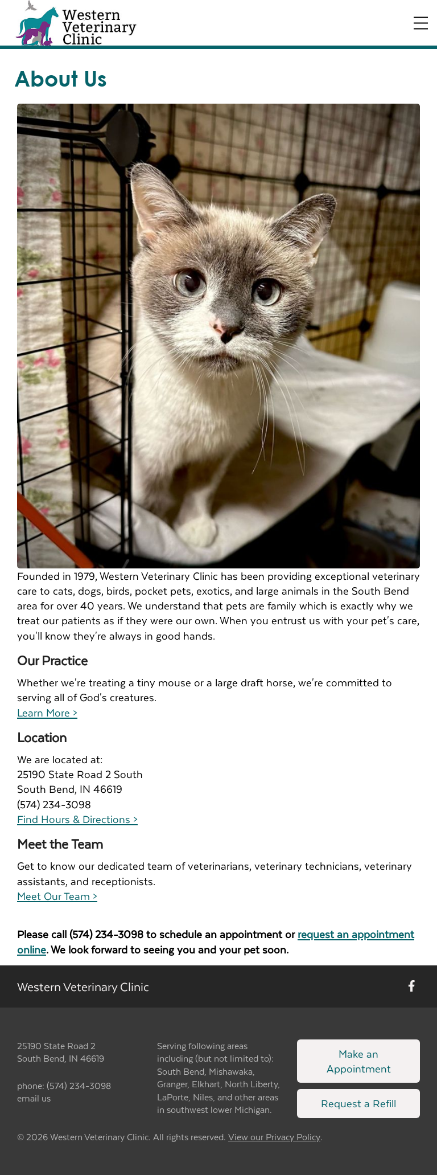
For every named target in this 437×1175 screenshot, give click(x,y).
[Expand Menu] (421, 23)
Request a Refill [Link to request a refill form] (358, 1103)
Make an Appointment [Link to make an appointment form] (359, 1060)
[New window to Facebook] (411, 986)
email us (34, 1098)
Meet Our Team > (57, 895)
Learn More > (47, 712)
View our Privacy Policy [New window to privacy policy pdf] (274, 1137)
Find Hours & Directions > (77, 818)
